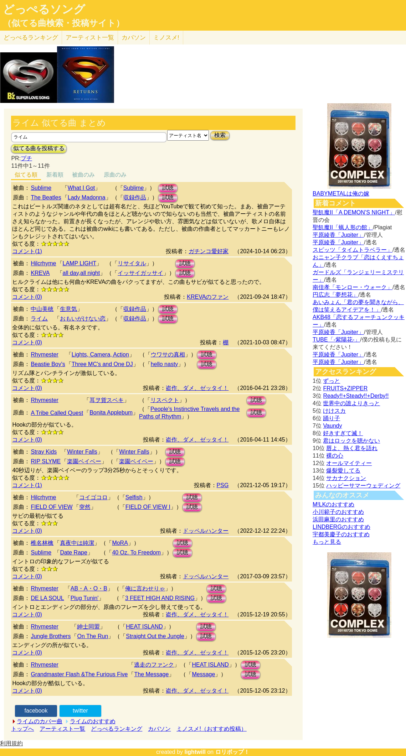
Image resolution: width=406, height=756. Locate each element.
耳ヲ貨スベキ (106, 400)
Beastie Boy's (48, 364)
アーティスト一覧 (62, 729)
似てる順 (26, 175)
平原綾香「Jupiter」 (338, 235)
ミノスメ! (166, 37)
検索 (220, 135)
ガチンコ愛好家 (208, 251)
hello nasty (164, 364)
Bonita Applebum (111, 413)
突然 (85, 507)
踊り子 (331, 418)
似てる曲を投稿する (39, 148)
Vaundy (332, 426)
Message (203, 674)
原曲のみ (115, 175)
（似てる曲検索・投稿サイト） (63, 23)
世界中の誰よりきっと (351, 403)
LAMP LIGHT (80, 263)
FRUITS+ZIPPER (345, 388)
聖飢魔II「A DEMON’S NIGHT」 (354, 212)
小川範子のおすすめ (338, 512)
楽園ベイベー (84, 461)
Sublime (41, 188)
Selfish (134, 497)
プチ (26, 158)
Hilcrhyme (43, 263)
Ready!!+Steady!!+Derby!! (356, 396)
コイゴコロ (93, 497)
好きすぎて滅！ (343, 433)
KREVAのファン (207, 297)
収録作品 (134, 197)
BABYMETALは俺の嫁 (341, 194)
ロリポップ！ (232, 752)
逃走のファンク (154, 665)
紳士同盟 (88, 627)
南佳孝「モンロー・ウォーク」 (352, 287)
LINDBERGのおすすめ (341, 527)
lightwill (195, 752)
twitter (80, 711)
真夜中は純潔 (77, 543)
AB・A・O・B (89, 588)
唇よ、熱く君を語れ (351, 448)
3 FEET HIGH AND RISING (160, 598)
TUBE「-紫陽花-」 (336, 340)
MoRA (120, 543)
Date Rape (73, 552)
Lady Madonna (87, 197)
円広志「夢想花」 (335, 295)
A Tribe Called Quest (57, 413)
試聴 (168, 188)
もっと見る (327, 542)
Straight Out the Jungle (155, 636)
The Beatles (46, 197)
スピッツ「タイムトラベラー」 (352, 250)
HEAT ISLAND (144, 627)
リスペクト (164, 400)
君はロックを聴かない (351, 441)
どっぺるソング (44, 9)
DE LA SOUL (47, 598)
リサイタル (132, 263)
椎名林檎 (42, 543)
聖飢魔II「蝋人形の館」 (343, 227)
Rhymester (44, 354)
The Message (151, 674)
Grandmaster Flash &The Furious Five (79, 674)
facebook (36, 711)
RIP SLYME (46, 461)
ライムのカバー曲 (39, 721)
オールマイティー (349, 463)
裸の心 (334, 456)
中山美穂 (42, 309)
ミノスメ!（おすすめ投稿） (211, 729)
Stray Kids (44, 452)
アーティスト (90, 37)
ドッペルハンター (205, 531)
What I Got (81, 188)
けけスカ (334, 411)
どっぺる (31, 37)
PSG (223, 485)
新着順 (54, 175)
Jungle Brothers (51, 636)
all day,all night (81, 273)
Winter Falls (82, 452)
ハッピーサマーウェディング (363, 486)
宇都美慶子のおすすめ (341, 534)
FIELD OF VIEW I (147, 507)
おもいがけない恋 (83, 319)
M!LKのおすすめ (333, 504)
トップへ (22, 729)
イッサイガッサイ (140, 273)
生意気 (68, 309)
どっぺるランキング (116, 729)
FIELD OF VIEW (51, 507)
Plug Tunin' (85, 598)
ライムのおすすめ (92, 721)
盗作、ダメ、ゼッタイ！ (197, 388)
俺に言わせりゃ (145, 588)
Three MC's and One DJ (102, 364)
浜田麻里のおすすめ (338, 519)
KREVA (40, 273)
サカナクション (346, 478)
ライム (39, 319)
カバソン (134, 37)
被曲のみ (83, 175)
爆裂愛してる (343, 471)
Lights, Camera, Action (100, 354)
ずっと (331, 381)
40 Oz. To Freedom (136, 552)
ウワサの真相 (168, 354)
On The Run (92, 636)
